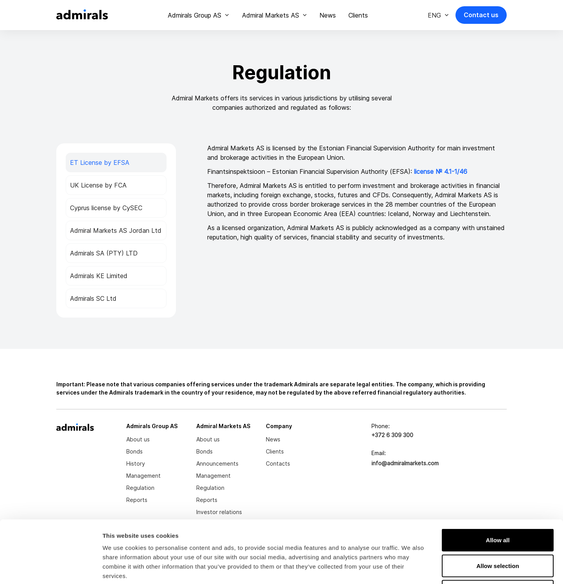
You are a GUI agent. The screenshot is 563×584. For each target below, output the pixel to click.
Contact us (481, 15)
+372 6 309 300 (392, 435)
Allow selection (497, 507)
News (327, 15)
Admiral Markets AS (270, 15)
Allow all (498, 481)
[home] (82, 15)
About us (138, 439)
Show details (410, 568)
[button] (199, 15)
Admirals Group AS (194, 15)
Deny (498, 532)
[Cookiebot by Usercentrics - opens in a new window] (50, 569)
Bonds (134, 451)
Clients (358, 15)
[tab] (116, 162)
